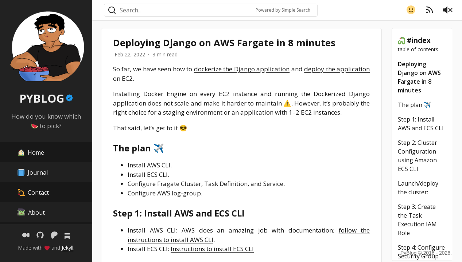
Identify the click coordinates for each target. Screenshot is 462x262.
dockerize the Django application (242, 69)
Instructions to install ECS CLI (212, 249)
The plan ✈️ (414, 105)
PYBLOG (41, 98)
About (31, 212)
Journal (33, 172)
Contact (33, 192)
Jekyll (67, 247)
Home (31, 152)
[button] (411, 9)
